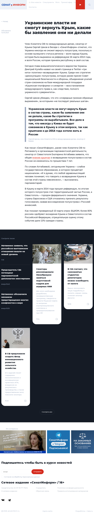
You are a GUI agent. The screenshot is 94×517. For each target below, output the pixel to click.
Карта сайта (47, 511)
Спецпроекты (48, 2)
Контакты (33, 7)
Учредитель (41, 488)
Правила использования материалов (72, 491)
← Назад (4, 21)
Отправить (38, 472)
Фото (57, 2)
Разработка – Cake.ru (84, 511)
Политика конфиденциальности (70, 488)
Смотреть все (47, 412)
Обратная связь (42, 491)
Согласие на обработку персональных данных (22, 477)
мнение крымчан (41, 157)
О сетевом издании (9, 491)
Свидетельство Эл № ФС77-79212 (14, 488)
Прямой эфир (66, 2)
